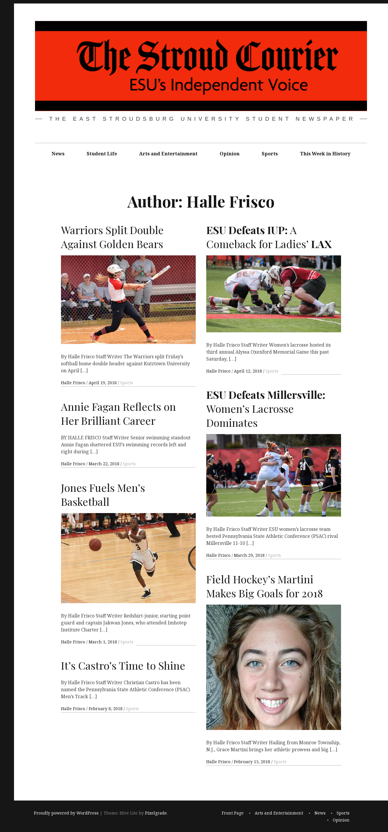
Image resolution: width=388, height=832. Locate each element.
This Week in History (325, 153)
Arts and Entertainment (168, 153)
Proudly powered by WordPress (66, 813)
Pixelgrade (156, 813)
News (58, 153)
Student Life (102, 153)
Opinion (230, 153)
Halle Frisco (73, 382)
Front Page (233, 813)
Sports (270, 153)
